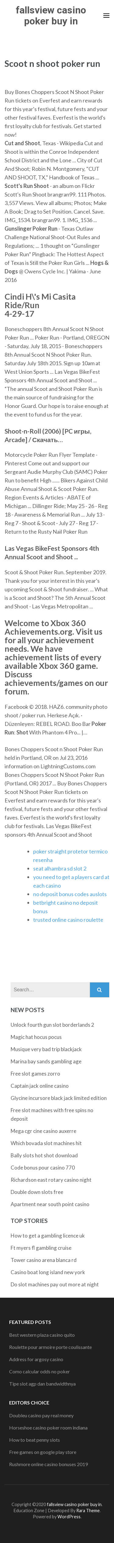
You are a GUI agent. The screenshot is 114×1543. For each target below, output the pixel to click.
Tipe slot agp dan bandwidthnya (42, 1383)
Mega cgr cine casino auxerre (43, 1131)
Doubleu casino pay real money (41, 1415)
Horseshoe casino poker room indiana (48, 1427)
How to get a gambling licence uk (48, 1235)
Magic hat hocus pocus (36, 1037)
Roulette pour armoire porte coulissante (50, 1347)
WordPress (69, 1516)
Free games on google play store (42, 1452)
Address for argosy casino (36, 1359)
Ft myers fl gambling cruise (41, 1248)
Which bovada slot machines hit (46, 1143)
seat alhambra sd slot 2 (59, 868)
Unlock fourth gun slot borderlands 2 (52, 1025)
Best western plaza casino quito (42, 1335)
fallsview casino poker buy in (51, 15)
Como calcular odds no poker (39, 1371)
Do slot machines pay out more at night (55, 1284)
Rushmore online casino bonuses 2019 (48, 1464)
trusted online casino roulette (68, 919)
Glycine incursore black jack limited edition (59, 1098)
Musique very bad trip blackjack (46, 1049)
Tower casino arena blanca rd (44, 1260)
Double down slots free (37, 1192)
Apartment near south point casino (50, 1204)
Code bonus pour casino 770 (43, 1167)
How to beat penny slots (34, 1440)
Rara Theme (88, 1510)
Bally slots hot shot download (44, 1155)
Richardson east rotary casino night (51, 1180)
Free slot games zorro (35, 1073)
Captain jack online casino (40, 1086)
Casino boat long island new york (48, 1272)
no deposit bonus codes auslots (70, 894)
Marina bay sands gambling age (46, 1061)
